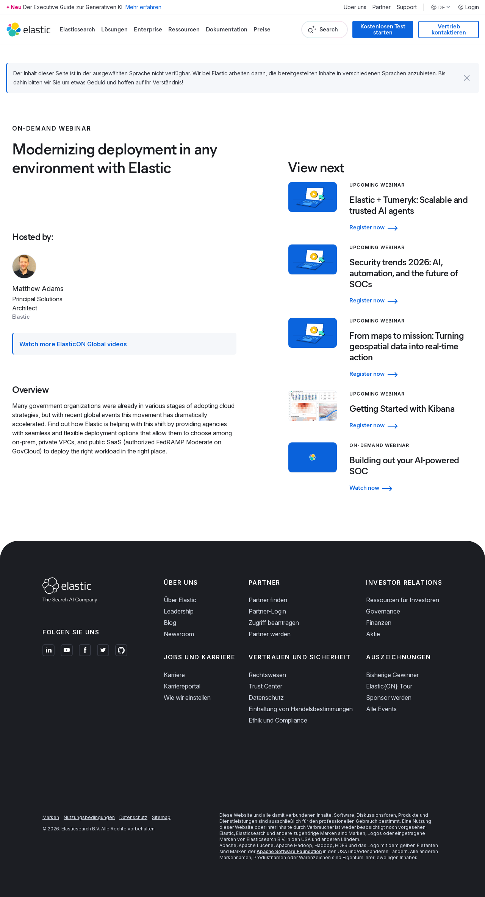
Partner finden (268, 600)
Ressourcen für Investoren (402, 600)
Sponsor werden (388, 697)
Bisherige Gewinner (392, 675)
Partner (381, 7)
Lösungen (114, 29)
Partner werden (270, 634)
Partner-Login (267, 611)
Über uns (355, 7)
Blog (170, 622)
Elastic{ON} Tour (389, 686)
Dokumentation (226, 29)
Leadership (179, 611)
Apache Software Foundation (289, 851)
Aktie (373, 634)
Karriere (174, 675)
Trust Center (265, 686)
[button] (467, 78)
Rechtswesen (267, 675)
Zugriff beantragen (274, 622)
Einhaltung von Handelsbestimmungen (301, 709)
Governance (383, 611)
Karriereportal (182, 686)
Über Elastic (180, 600)
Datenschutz (266, 697)
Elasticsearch (77, 29)
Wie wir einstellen (187, 697)
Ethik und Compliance (278, 720)
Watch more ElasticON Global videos (73, 344)
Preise (262, 29)
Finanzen (378, 622)
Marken (50, 817)
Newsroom (179, 634)
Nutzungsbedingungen (89, 817)
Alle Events (381, 709)
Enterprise (148, 29)
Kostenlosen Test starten (382, 29)
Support (407, 7)
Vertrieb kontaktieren (449, 29)
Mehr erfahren (143, 7)
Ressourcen (184, 29)
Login (468, 7)
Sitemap (161, 817)
